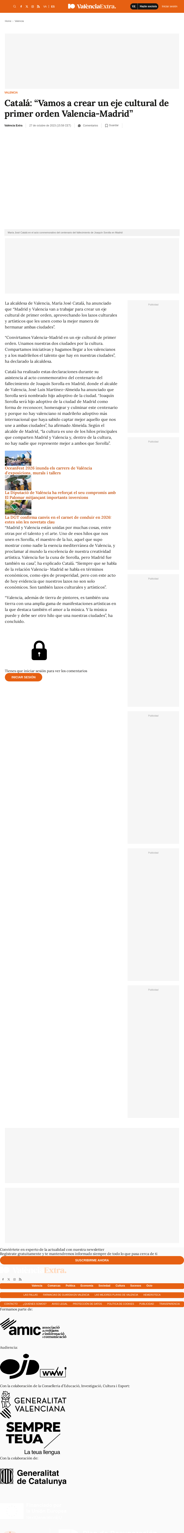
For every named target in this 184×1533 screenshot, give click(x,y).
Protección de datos (87, 1303)
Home (8, 21)
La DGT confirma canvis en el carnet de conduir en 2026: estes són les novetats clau (58, 520)
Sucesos (135, 1285)
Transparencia (169, 1303)
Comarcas (54, 1285)
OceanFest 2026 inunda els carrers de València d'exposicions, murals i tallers (48, 470)
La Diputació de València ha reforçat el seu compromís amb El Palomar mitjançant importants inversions (60, 495)
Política (70, 1285)
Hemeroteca (152, 1294)
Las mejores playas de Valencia (116, 1294)
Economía (86, 1285)
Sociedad (104, 1285)
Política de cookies (120, 1303)
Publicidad (146, 1303)
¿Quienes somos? (34, 1303)
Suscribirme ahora (92, 1260)
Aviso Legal (59, 1303)
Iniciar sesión (24, 677)
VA (45, 6)
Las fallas (30, 1294)
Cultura (120, 1285)
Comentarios (88, 125)
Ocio (149, 1285)
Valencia (11, 92)
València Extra (13, 125)
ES (53, 6)
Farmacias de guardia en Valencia (66, 1294)
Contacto (11, 1303)
